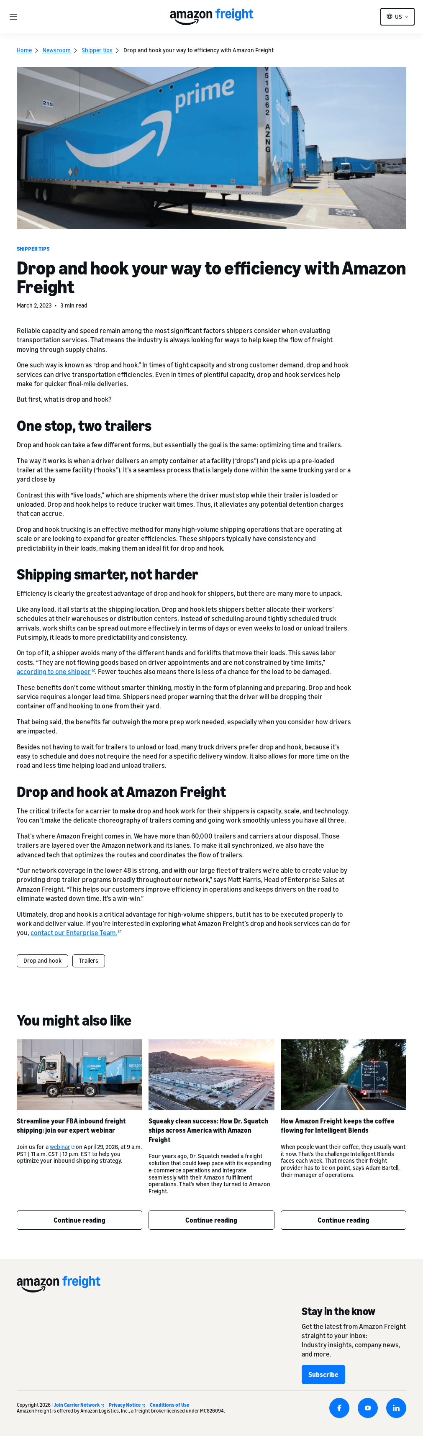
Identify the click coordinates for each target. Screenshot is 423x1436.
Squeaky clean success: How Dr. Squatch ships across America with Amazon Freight (208, 1130)
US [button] (398, 16)
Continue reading (79, 1220)
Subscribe (323, 1374)
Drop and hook (42, 960)
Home (24, 50)
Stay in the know (338, 1311)
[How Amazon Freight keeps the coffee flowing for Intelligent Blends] (343, 1074)
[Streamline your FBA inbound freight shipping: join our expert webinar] (79, 1074)
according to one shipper (56, 671)
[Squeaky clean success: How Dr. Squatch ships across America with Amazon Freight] (211, 1074)
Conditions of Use (169, 1405)
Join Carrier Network (79, 1405)
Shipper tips (97, 50)
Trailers (88, 960)
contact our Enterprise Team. (76, 933)
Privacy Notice (127, 1405)
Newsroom (57, 50)
